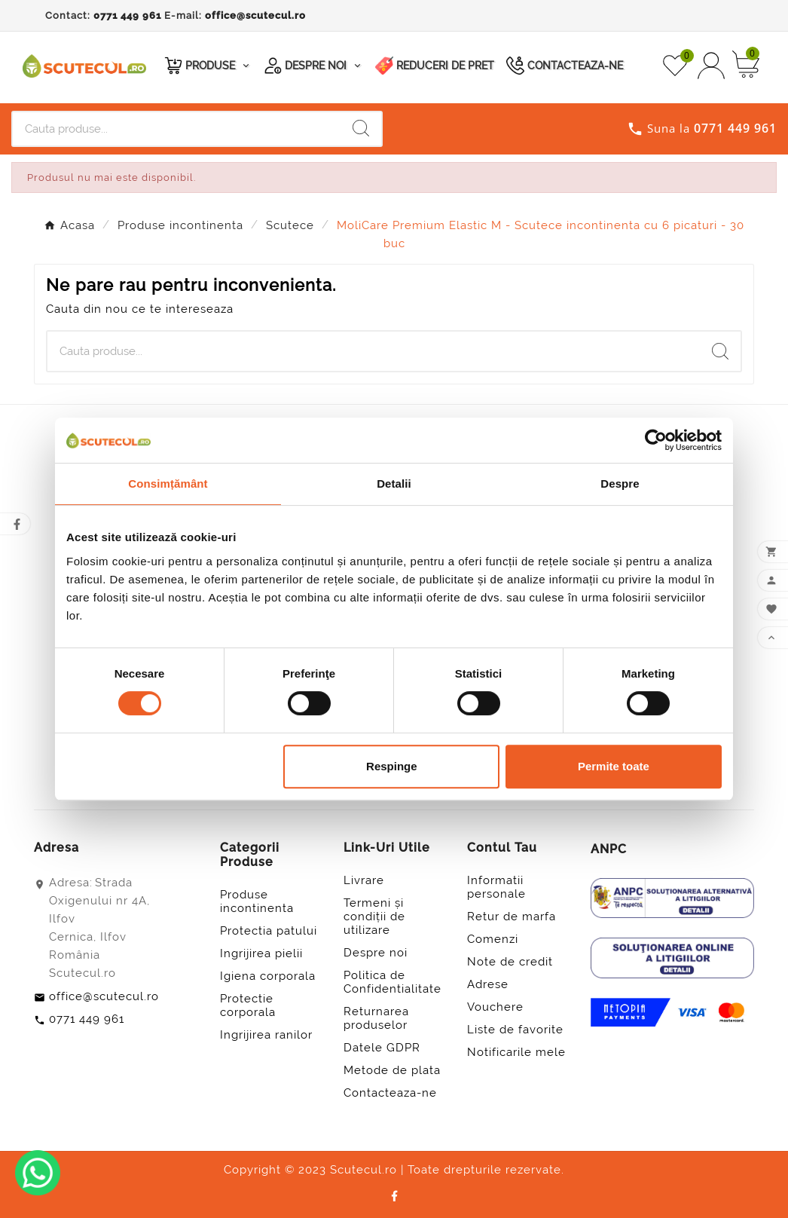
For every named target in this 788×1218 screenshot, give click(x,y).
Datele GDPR (382, 1047)
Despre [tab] (619, 483)
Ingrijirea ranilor (266, 1035)
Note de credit (510, 962)
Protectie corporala (248, 1005)
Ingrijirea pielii (261, 953)
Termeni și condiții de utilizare (374, 916)
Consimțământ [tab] (167, 483)
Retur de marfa (511, 916)
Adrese (488, 984)
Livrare (364, 880)
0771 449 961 (127, 15)
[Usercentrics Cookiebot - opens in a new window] (656, 440)
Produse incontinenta (257, 901)
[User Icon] (711, 65)
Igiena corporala (268, 976)
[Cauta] (177, 128)
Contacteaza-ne (390, 1093)
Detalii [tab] (394, 483)
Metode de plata (392, 1070)
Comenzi (492, 939)
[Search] (361, 128)
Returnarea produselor (376, 1018)
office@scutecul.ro (255, 15)
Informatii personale (496, 887)
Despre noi (376, 952)
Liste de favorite (515, 1029)
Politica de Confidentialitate (392, 982)
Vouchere (495, 1007)
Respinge (391, 766)
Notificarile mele (516, 1052)
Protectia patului (268, 931)
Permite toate (613, 766)
